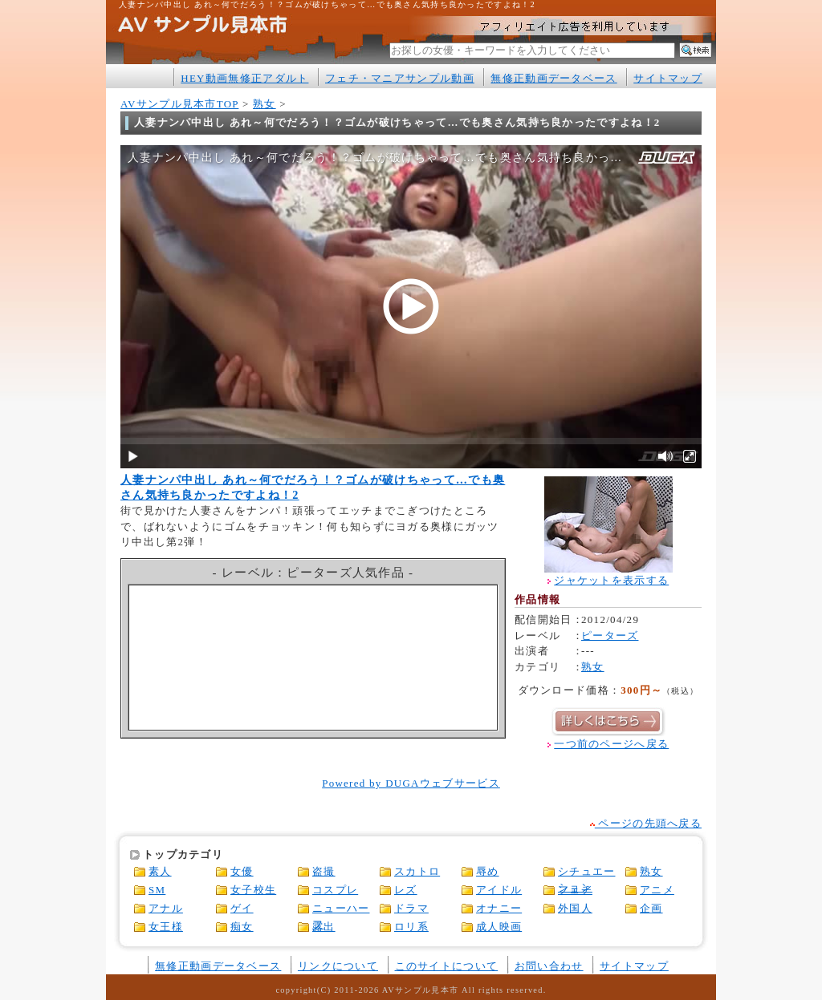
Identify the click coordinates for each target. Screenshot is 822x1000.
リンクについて (338, 966)
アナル (166, 908)
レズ (405, 890)
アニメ (657, 890)
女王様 (166, 927)
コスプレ (335, 890)
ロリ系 (411, 927)
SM (157, 890)
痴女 (242, 927)
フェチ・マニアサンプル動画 (399, 78)
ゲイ (242, 908)
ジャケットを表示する (611, 580)
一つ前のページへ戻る (611, 744)
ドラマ (411, 908)
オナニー (499, 908)
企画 (651, 908)
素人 (160, 871)
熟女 (264, 104)
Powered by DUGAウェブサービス (411, 783)
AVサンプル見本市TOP (179, 104)
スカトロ (417, 871)
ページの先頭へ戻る (646, 823)
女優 (242, 871)
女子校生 (253, 890)
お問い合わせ (549, 966)
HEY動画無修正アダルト (244, 78)
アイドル (499, 890)
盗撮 (324, 871)
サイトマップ (667, 78)
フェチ (575, 890)
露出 (324, 927)
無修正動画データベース (553, 78)
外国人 (575, 908)
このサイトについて (446, 966)
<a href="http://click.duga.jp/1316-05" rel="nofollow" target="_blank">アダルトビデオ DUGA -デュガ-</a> (313, 657)
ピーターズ (609, 636)
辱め (487, 871)
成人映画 (499, 927)
